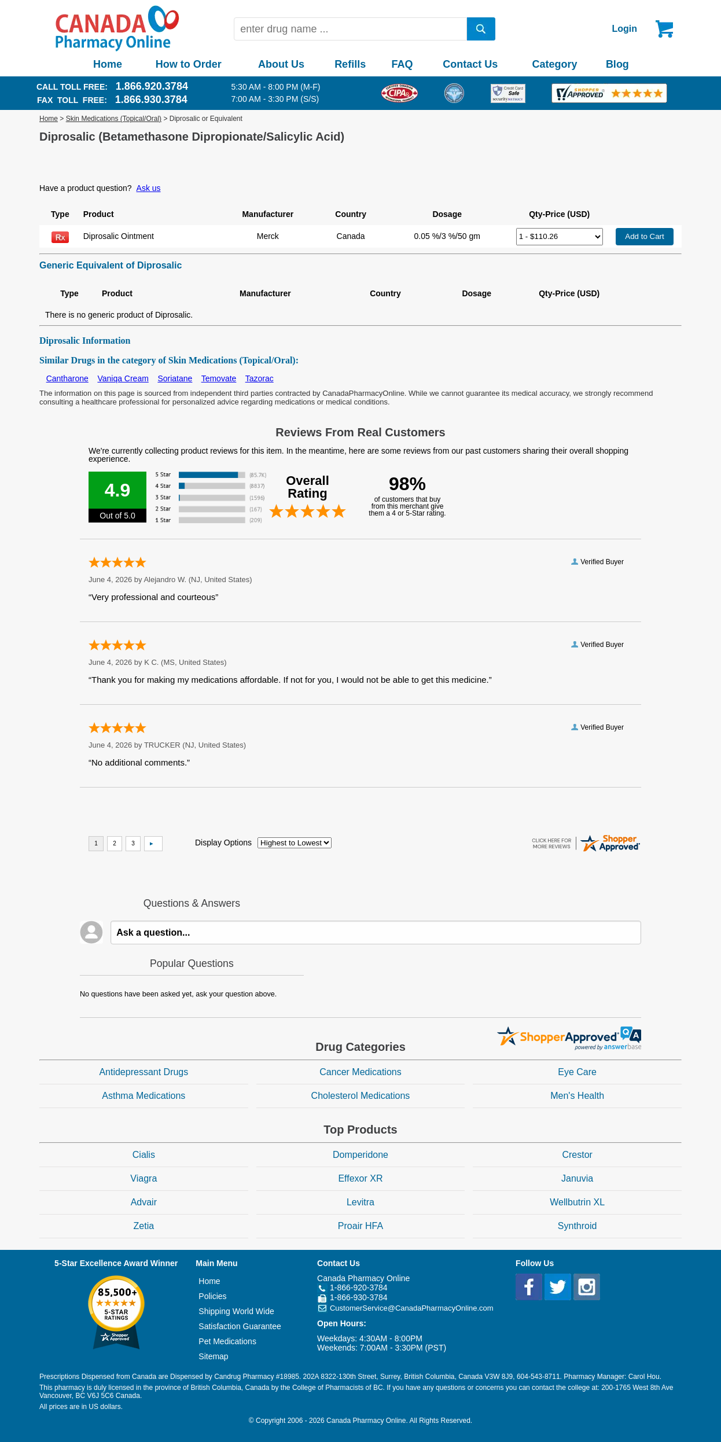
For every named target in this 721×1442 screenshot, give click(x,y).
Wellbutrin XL (577, 1202)
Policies (212, 1296)
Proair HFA (360, 1226)
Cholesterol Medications (360, 1096)
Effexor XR (360, 1178)
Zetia (144, 1226)
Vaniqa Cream (122, 378)
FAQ (402, 64)
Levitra (360, 1202)
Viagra (143, 1178)
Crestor (577, 1155)
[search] (481, 29)
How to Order (189, 64)
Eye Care (577, 1072)
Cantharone (67, 378)
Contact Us (470, 64)
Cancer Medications (360, 1072)
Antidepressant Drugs (143, 1072)
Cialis (144, 1155)
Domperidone (360, 1155)
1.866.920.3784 (152, 86)
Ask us (149, 188)
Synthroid (577, 1226)
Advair (144, 1202)
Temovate (219, 378)
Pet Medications (227, 1341)
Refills (350, 64)
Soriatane (174, 378)
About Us (281, 64)
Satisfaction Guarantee (239, 1326)
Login (624, 29)
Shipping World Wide (236, 1311)
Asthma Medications (143, 1096)
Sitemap (213, 1356)
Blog (617, 64)
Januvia (577, 1178)
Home (107, 64)
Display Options (223, 842)
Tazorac (259, 378)
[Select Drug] (559, 236)
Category (554, 64)
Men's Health (577, 1096)
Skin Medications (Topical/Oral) (113, 119)
